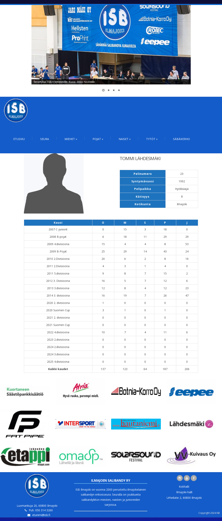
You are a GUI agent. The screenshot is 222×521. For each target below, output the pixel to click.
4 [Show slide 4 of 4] (119, 90)
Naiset (125, 139)
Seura (44, 139)
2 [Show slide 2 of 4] (108, 90)
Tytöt (151, 139)
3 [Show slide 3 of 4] (113, 90)
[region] (111, 51)
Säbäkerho (181, 139)
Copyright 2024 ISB (209, 513)
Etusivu (19, 139)
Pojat (98, 139)
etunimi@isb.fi (41, 515)
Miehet (71, 139)
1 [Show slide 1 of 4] (103, 90)
